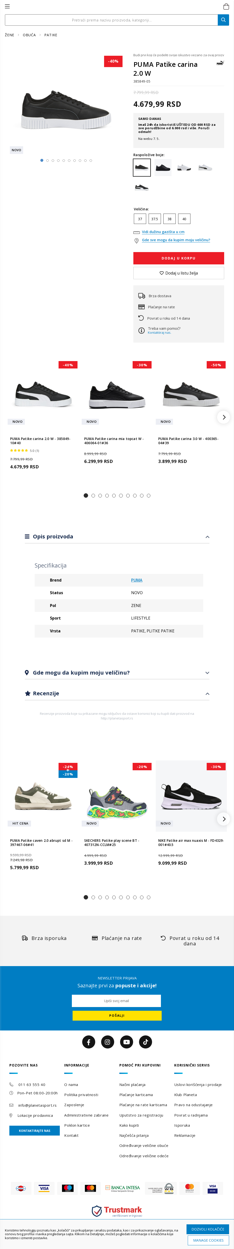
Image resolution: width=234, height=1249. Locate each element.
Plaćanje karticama (136, 1094)
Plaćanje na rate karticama (143, 1104)
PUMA (136, 580)
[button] (86, 495)
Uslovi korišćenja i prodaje (198, 1084)
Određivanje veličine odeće (144, 1155)
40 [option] (184, 219)
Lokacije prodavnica (35, 1115)
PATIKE (50, 35)
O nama (71, 1084)
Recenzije (45, 693)
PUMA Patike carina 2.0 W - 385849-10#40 (40, 441)
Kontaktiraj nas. (159, 332)
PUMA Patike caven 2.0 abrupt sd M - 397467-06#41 (41, 843)
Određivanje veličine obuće (144, 1145)
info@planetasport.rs (37, 1105)
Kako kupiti (129, 1125)
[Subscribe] (117, 1016)
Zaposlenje (74, 1104)
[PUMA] (220, 65)
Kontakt (71, 1135)
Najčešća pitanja (134, 1135)
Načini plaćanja (132, 1084)
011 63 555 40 (31, 1084)
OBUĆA (30, 35)
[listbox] (179, 220)
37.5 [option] (154, 219)
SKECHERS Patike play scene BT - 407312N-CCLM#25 (111, 843)
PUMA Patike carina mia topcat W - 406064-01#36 (114, 441)
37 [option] (140, 219)
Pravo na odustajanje (193, 1104)
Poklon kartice (77, 1125)
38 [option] (170, 219)
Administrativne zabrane (86, 1115)
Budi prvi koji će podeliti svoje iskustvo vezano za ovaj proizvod (178, 55)
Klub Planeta (185, 1094)
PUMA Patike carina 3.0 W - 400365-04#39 (188, 441)
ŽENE (10, 35)
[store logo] (112, 6)
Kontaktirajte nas (34, 1131)
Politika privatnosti (81, 1094)
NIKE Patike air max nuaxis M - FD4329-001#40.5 (191, 843)
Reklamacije (185, 1135)
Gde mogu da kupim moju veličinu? (80, 672)
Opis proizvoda (52, 536)
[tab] (117, 536)
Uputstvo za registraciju (141, 1115)
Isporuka (182, 1125)
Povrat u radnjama (191, 1115)
